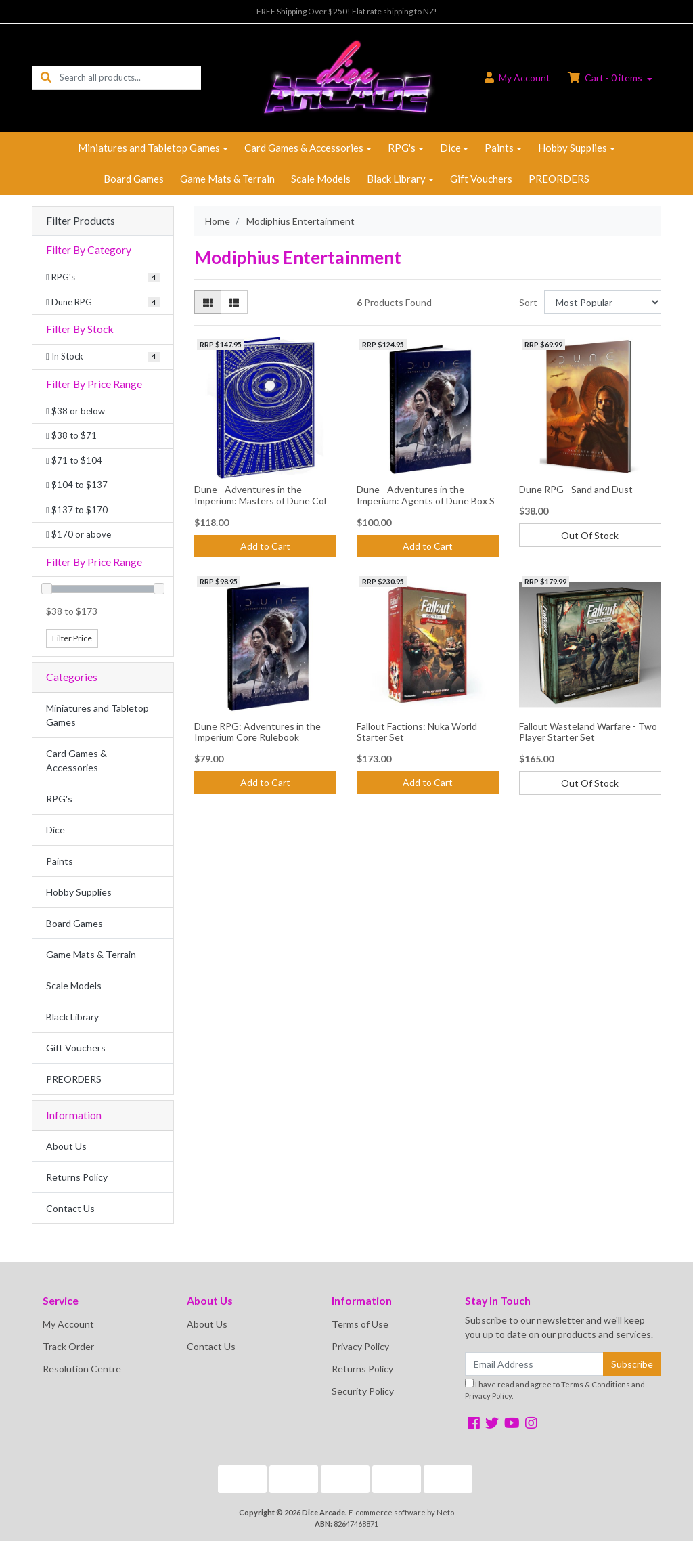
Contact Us (70, 1208)
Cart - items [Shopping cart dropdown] (606, 77)
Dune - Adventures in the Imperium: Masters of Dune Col (260, 494)
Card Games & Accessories (303, 148)
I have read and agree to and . (555, 1389)
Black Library (396, 179)
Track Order (68, 1346)
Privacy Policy (360, 1346)
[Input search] (130, 77)
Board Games (134, 179)
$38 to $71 (71, 435)
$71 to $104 (74, 460)
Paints (499, 148)
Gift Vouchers (481, 179)
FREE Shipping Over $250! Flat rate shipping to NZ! (346, 11)
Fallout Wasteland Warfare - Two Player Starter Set (588, 731)
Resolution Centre (82, 1368)
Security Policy (363, 1391)
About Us (66, 1146)
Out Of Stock (590, 535)
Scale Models (321, 179)
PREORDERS (559, 179)
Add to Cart (265, 546)
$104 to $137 (77, 484)
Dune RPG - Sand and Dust (576, 489)
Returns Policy (77, 1177)
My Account (68, 1324)
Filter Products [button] (80, 221)
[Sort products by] (602, 302)
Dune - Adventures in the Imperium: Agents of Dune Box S (426, 494)
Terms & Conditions (595, 1384)
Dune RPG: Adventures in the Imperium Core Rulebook (257, 731)
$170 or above (78, 534)
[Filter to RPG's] (102, 277)
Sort (528, 302)
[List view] (234, 302)
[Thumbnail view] (207, 302)
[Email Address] (534, 1364)
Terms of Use (360, 1324)
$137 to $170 (77, 509)
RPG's (402, 148)
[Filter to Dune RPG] (102, 303)
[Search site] (46, 77)
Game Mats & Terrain (227, 179)
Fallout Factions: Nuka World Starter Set (417, 731)
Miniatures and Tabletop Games (149, 148)
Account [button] (517, 77)
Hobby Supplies (572, 148)
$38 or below (75, 411)
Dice (450, 148)
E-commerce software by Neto (401, 1512)
